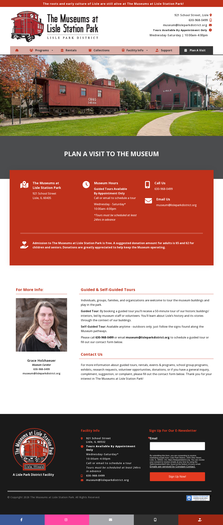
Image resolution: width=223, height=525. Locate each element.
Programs (39, 50)
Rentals (69, 50)
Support (164, 50)
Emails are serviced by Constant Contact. (173, 466)
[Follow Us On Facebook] (22, 520)
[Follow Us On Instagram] (67, 520)
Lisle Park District (29, 474)
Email (154, 438)
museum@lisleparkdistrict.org (185, 25)
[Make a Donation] (200, 520)
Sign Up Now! (177, 476)
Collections (99, 50)
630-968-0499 (199, 20)
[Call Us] (156, 520)
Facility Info (133, 50)
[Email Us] (111, 520)
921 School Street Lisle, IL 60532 (98, 439)
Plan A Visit (195, 50)
